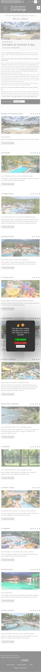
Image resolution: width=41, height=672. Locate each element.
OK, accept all (20, 339)
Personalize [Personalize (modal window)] (20, 346)
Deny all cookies (20, 343)
